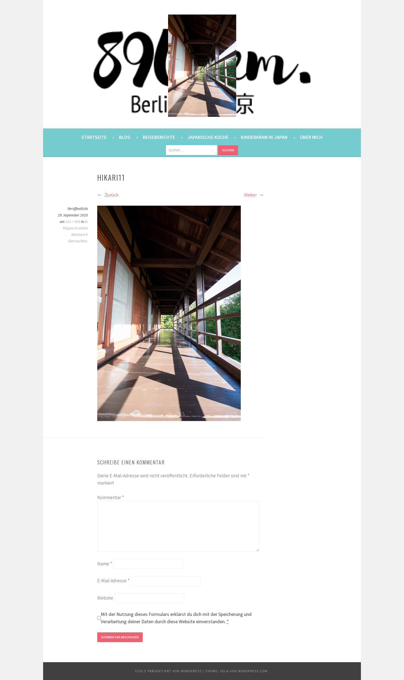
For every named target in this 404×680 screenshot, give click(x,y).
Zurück (108, 195)
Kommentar (110, 497)
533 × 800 (72, 222)
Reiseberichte (159, 137)
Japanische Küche (207, 137)
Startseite (94, 137)
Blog (124, 137)
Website (105, 598)
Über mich (311, 137)
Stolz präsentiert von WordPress (168, 671)
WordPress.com (253, 671)
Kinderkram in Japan (264, 137)
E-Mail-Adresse (113, 580)
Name (104, 563)
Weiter (254, 195)
